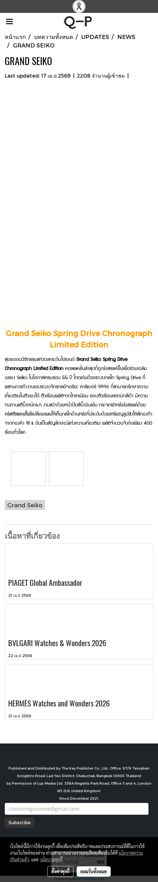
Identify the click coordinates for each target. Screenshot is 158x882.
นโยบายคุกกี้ (51, 859)
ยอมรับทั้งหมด (93, 871)
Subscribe (20, 822)
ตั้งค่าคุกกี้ (60, 871)
